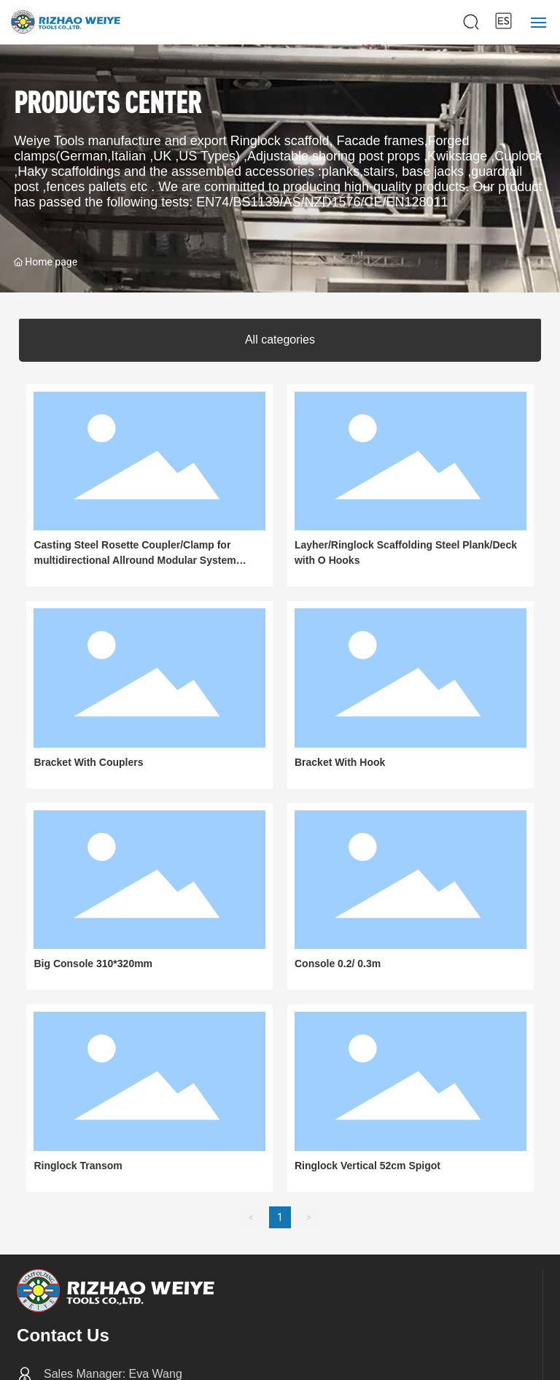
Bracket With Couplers (88, 762)
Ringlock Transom (78, 1165)
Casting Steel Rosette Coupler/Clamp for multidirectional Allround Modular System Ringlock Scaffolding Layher (135, 560)
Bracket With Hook (340, 762)
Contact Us (63, 1335)
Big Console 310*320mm (93, 963)
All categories (280, 339)
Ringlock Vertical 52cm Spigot (367, 1165)
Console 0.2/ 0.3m (338, 963)
